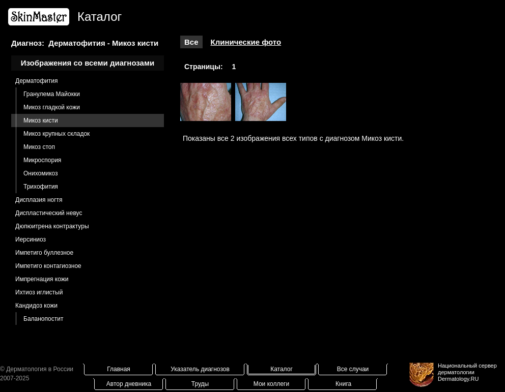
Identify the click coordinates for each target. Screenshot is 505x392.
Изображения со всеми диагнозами (88, 62)
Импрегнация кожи (41, 279)
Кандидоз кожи (36, 305)
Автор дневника (128, 383)
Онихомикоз (40, 173)
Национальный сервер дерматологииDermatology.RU (467, 372)
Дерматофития (36, 80)
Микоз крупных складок (56, 133)
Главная (118, 369)
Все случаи (353, 369)
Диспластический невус (48, 213)
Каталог (281, 369)
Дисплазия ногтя (39, 199)
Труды (200, 383)
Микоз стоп (39, 146)
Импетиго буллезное (44, 252)
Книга (343, 383)
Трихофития (40, 186)
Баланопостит (43, 318)
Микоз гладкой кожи (51, 107)
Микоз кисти (40, 120)
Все (191, 42)
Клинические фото (246, 42)
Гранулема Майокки (51, 94)
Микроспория (42, 160)
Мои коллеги (271, 383)
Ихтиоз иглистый (39, 292)
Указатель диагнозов (200, 369)
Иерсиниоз (30, 239)
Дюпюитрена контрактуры (52, 226)
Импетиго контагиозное (48, 265)
